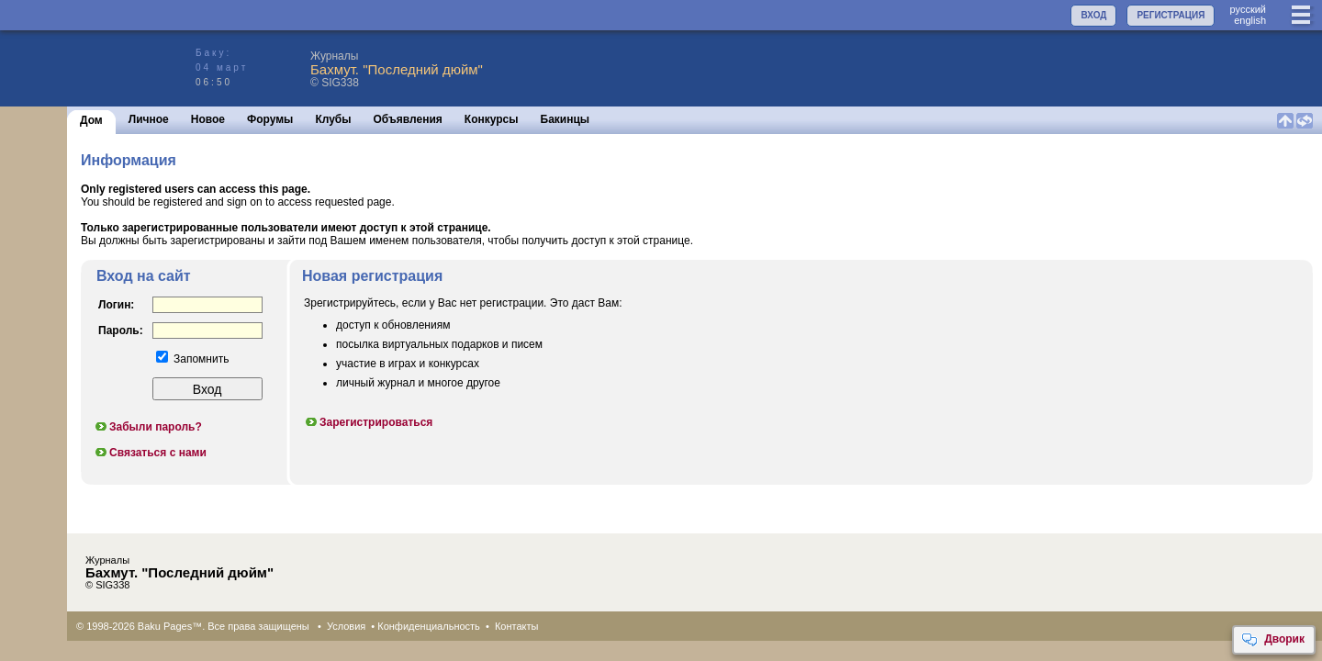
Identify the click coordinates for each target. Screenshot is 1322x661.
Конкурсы (492, 119)
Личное (149, 119)
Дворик (1273, 640)
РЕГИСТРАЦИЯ (1170, 15)
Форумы (270, 119)
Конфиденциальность (428, 626)
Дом (91, 120)
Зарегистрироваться (368, 422)
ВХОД (1093, 15)
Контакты (517, 626)
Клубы (333, 119)
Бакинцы (565, 119)
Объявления (408, 119)
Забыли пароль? (148, 426)
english (1250, 20)
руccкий (1247, 9)
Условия (346, 626)
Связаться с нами (150, 452)
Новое (208, 119)
